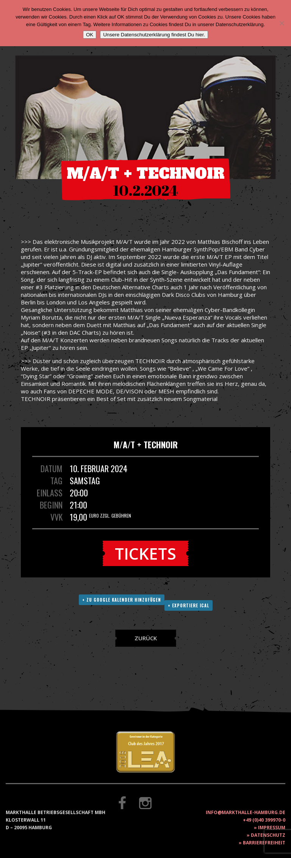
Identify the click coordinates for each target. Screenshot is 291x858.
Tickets (145, 553)
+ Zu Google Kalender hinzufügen (121, 600)
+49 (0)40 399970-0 (264, 820)
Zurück (146, 638)
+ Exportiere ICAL (188, 605)
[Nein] (281, 23)
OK (89, 34)
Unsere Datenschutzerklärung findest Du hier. (154, 34)
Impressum (271, 827)
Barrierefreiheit (264, 842)
